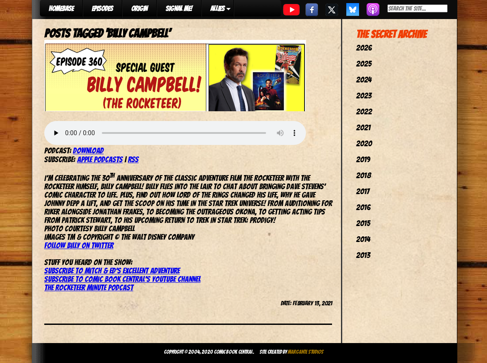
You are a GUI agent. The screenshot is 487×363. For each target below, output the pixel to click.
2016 (363, 207)
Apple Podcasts (100, 159)
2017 (362, 191)
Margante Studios (306, 352)
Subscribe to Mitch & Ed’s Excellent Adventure (112, 270)
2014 (363, 239)
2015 (363, 223)
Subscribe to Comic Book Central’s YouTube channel (122, 279)
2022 (364, 111)
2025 (363, 63)
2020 (364, 143)
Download (88, 150)
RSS (133, 159)
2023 (363, 95)
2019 (363, 159)
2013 (363, 255)
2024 (363, 79)
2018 (363, 175)
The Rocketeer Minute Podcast (88, 287)
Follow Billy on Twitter (78, 245)
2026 (364, 47)
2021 (363, 127)
